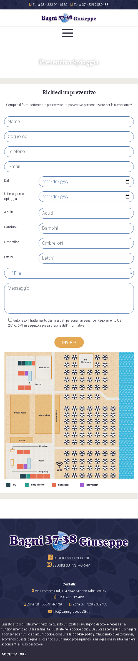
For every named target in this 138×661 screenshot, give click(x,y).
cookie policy (83, 634)
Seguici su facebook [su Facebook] (68, 558)
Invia (69, 342)
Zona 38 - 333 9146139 (48, 5)
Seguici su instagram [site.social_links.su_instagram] (68, 565)
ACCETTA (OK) (13, 654)
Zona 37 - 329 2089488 (90, 5)
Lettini (8, 257)
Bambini (10, 227)
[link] (69, 591)
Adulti (8, 212)
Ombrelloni (12, 242)
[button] (69, 597)
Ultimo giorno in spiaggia (15, 196)
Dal (6, 180)
